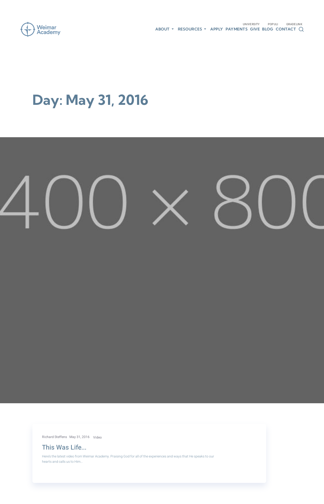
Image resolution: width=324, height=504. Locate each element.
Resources (190, 29)
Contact (286, 29)
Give (255, 29)
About (162, 29)
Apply (216, 29)
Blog (267, 29)
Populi (273, 24)
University (251, 24)
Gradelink (294, 24)
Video (97, 437)
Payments (237, 29)
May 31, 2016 (79, 436)
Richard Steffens (54, 436)
